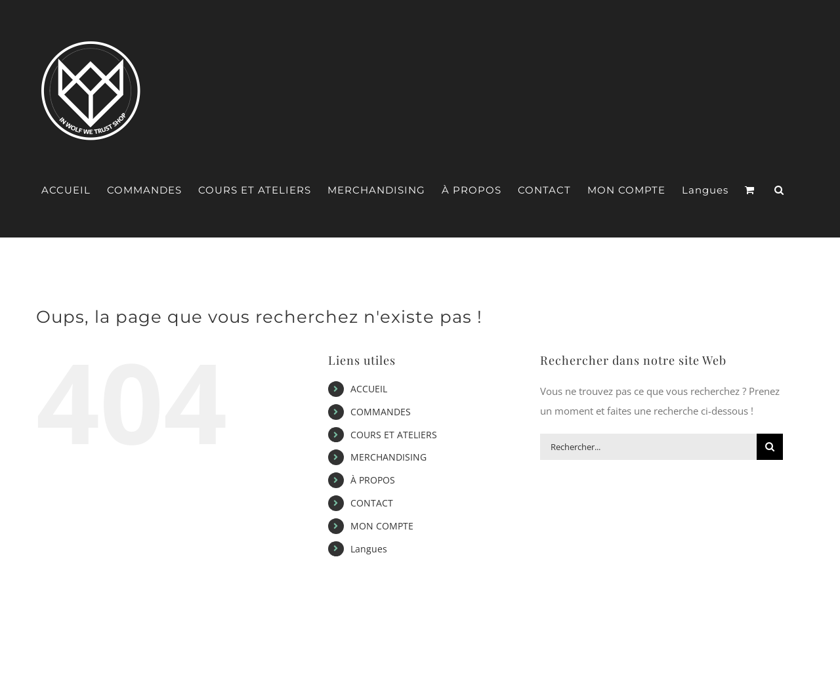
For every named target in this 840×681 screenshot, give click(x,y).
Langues (368, 549)
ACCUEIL (368, 388)
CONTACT (371, 503)
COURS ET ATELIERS (393, 434)
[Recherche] (770, 447)
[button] (779, 190)
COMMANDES (380, 411)
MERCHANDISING (388, 457)
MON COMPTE (381, 526)
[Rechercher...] (648, 447)
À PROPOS (372, 480)
